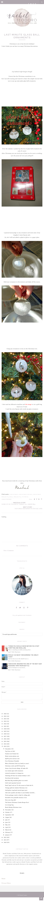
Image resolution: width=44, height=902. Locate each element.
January (7, 835)
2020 (5, 729)
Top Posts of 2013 (10, 751)
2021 (5, 726)
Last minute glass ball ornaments (14, 771)
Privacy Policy (6, 883)
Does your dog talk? (10, 800)
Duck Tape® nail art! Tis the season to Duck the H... (19, 785)
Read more (17, 652)
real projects (15, 496)
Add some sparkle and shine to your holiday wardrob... (20, 793)
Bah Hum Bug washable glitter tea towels (16, 780)
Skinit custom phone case (12, 756)
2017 (5, 736)
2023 (5, 721)
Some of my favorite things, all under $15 (16, 768)
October (7, 812)
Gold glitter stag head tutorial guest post (16, 790)
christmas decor (25, 494)
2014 (5, 744)
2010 (5, 842)
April (7, 827)
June (6, 822)
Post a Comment (9, 550)
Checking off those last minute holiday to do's (17, 776)
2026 (5, 714)
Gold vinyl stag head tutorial (13, 783)
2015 (5, 741)
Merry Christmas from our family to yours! (17, 763)
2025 (5, 716)
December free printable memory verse (16, 797)
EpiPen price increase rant (12, 758)
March (7, 830)
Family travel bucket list (12, 754)
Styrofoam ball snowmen (12, 778)
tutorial (25, 496)
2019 (5, 731)
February (8, 832)
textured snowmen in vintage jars (14, 773)
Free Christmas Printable (12, 761)
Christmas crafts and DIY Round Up (15, 766)
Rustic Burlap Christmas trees (13, 807)
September (8, 815)
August (7, 817)
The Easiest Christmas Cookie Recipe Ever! (17, 802)
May (6, 825)
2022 (5, 724)
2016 (5, 739)
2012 (5, 837)
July (6, 820)
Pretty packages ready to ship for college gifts (17, 795)
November (8, 810)
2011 (5, 840)
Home (3, 879)
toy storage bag (9, 805)
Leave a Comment (6, 499)
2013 (5, 746)
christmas (14, 494)
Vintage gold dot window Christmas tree (16, 788)
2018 (5, 734)
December (8, 749)
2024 (5, 719)
